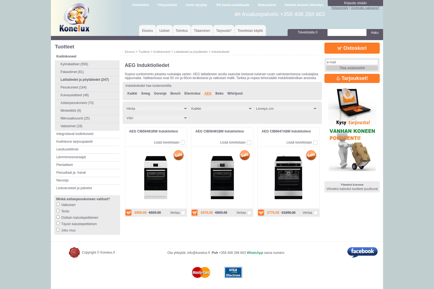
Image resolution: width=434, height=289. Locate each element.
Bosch (175, 93)
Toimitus (182, 31)
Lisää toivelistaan (166, 142)
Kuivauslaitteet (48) (74, 95)
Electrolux (192, 93)
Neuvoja (62, 180)
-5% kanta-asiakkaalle (232, 5)
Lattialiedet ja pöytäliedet (191, 51)
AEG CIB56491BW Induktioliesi (153, 131)
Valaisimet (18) (71, 126)
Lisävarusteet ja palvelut (74, 188)
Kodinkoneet (161, 51)
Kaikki (132, 93)
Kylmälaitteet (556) (74, 64)
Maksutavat (267, 5)
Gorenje (160, 93)
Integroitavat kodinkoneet (74, 134)
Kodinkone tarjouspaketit (74, 142)
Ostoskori (351, 48)
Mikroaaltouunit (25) (75, 118)
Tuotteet (143, 51)
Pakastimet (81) (72, 72)
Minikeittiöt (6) (70, 111)
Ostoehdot (140, 5)
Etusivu (147, 31)
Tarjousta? (223, 31)
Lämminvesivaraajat (71, 157)
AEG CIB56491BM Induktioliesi (219, 131)
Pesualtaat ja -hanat (71, 173)
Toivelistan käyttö (250, 31)
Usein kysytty (196, 5)
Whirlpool (235, 93)
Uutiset (164, 31)
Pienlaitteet (64, 165)
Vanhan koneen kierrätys (303, 5)
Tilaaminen (202, 31)
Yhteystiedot (167, 5)
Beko (219, 93)
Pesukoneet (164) (73, 87)
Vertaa (175, 213)
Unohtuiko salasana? (365, 7)
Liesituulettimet (67, 149)
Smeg (145, 93)
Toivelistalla (307, 32)
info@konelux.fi (198, 253)
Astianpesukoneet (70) (77, 103)
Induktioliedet (220, 51)
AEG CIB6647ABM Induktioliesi (286, 131)
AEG (207, 93)
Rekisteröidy (340, 7)
